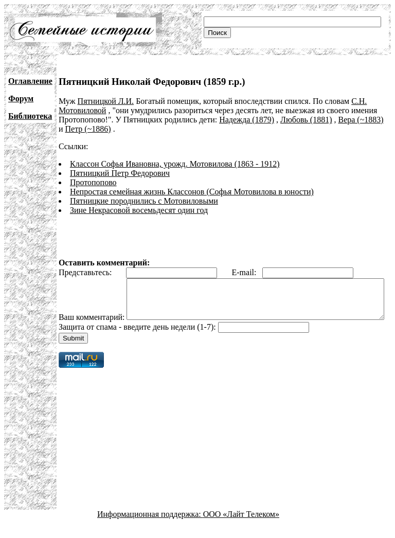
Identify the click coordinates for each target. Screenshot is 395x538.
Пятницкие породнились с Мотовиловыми (144, 200)
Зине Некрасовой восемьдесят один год (139, 210)
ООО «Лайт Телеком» (241, 529)
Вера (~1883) (360, 119)
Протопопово (93, 182)
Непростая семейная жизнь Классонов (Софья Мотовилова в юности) (192, 191)
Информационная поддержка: (150, 529)
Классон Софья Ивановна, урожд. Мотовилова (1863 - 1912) (175, 163)
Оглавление (30, 81)
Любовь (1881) (306, 119)
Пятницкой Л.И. (106, 101)
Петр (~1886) (88, 128)
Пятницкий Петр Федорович (120, 173)
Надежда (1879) (246, 119)
